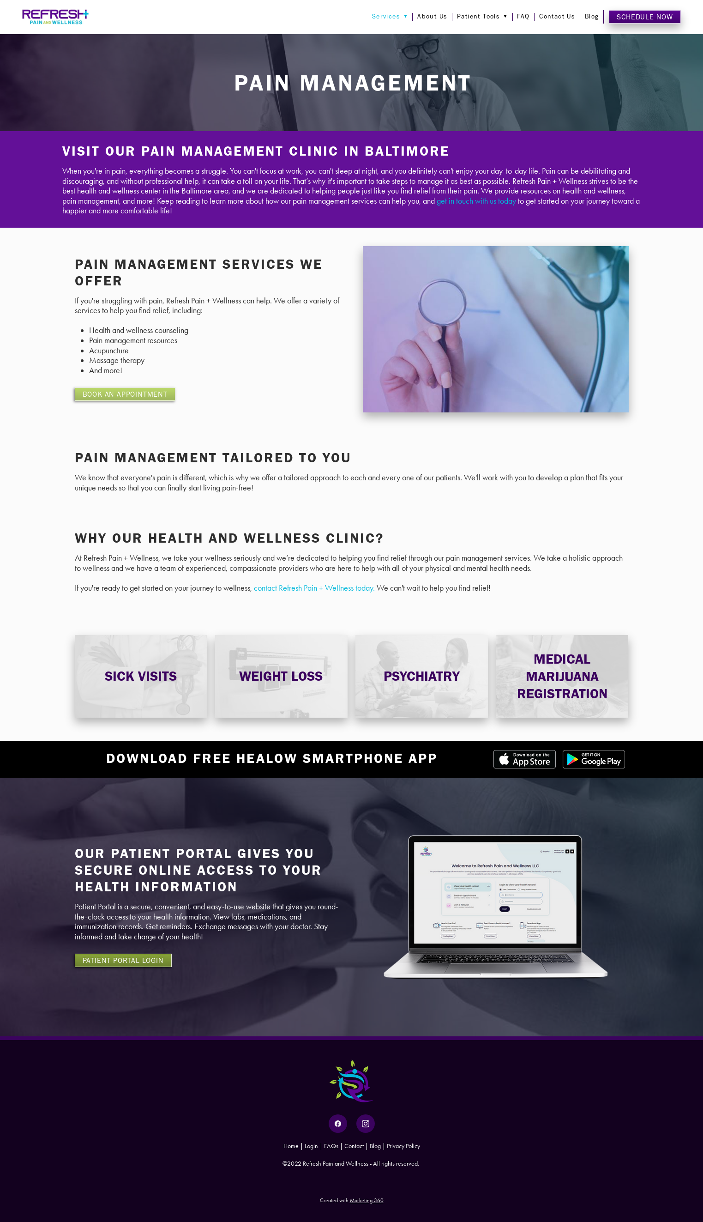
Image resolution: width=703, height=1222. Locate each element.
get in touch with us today (476, 201)
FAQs (331, 1146)
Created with (352, 1200)
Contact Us (557, 16)
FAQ (523, 16)
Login (311, 1146)
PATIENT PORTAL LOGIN (123, 960)
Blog (592, 16)
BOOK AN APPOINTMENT (125, 394)
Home (291, 1146)
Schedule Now (645, 16)
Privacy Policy (403, 1146)
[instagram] (365, 1123)
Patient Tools (482, 16)
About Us (432, 16)
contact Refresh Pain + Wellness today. (314, 588)
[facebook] (338, 1123)
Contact (354, 1146)
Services (390, 16)
